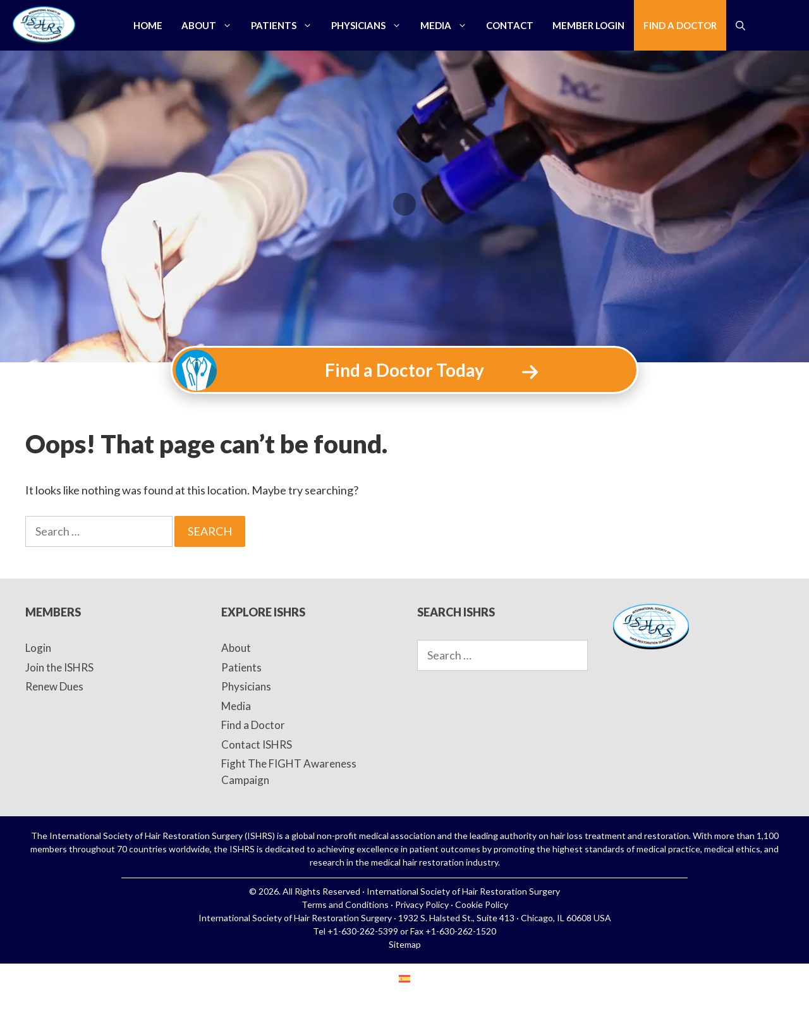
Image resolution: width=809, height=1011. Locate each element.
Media (448, 25)
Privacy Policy (422, 904)
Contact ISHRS (256, 744)
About (211, 25)
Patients (286, 25)
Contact (509, 25)
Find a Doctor (680, 25)
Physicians (371, 25)
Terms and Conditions (345, 904)
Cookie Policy (481, 904)
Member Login (588, 25)
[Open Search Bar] (740, 25)
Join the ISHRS (59, 667)
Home (147, 25)
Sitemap (405, 944)
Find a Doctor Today (404, 370)
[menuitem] (404, 978)
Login (38, 647)
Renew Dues (54, 686)
